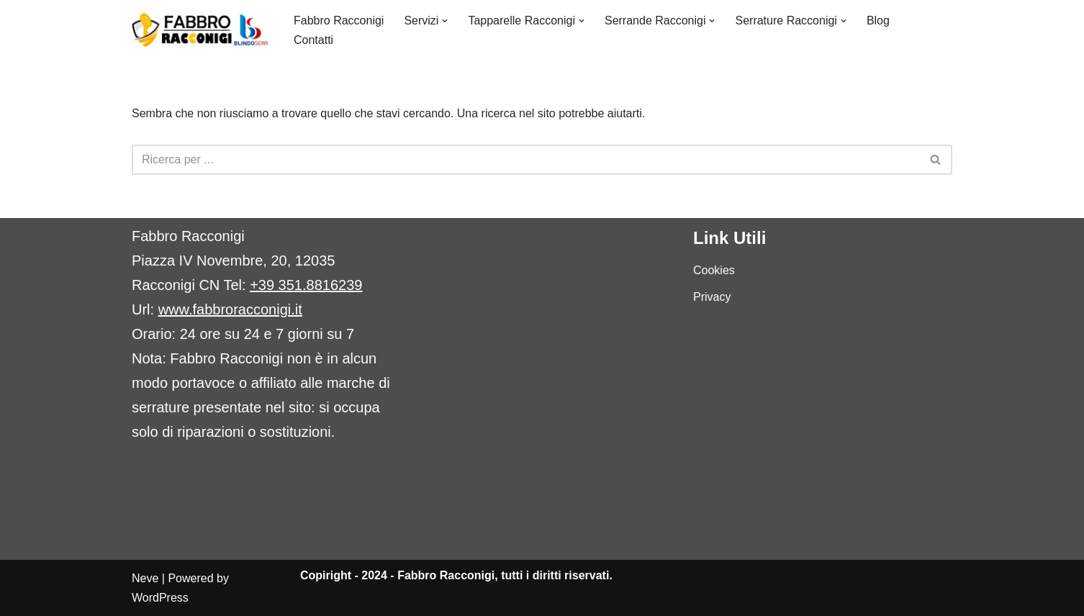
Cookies (714, 270)
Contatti (313, 40)
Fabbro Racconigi (339, 20)
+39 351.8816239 (306, 285)
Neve (145, 578)
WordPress (160, 598)
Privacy (712, 297)
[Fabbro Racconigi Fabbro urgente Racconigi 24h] (200, 30)
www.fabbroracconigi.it (230, 309)
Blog (878, 20)
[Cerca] (526, 160)
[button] (445, 21)
